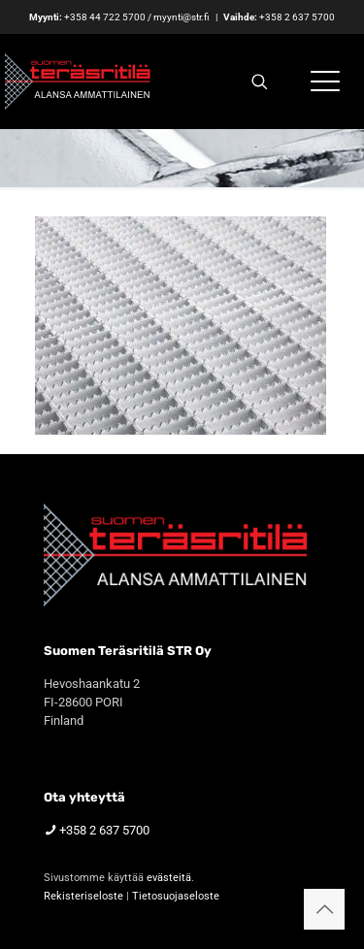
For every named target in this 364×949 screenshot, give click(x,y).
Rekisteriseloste (83, 896)
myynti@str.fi (181, 17)
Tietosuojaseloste (175, 896)
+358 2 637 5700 (297, 17)
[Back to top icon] (324, 909)
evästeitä (169, 877)
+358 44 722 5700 (105, 17)
